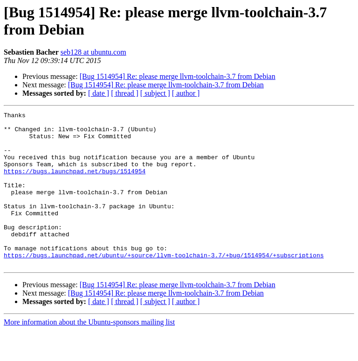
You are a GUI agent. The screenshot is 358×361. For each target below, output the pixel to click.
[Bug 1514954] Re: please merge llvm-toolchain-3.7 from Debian (177, 76)
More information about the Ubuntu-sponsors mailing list (89, 353)
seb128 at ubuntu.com (93, 52)
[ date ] (98, 93)
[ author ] (186, 93)
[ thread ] (124, 93)
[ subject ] (155, 93)
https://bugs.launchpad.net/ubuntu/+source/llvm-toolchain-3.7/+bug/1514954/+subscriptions (164, 284)
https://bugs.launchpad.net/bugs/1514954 (74, 183)
